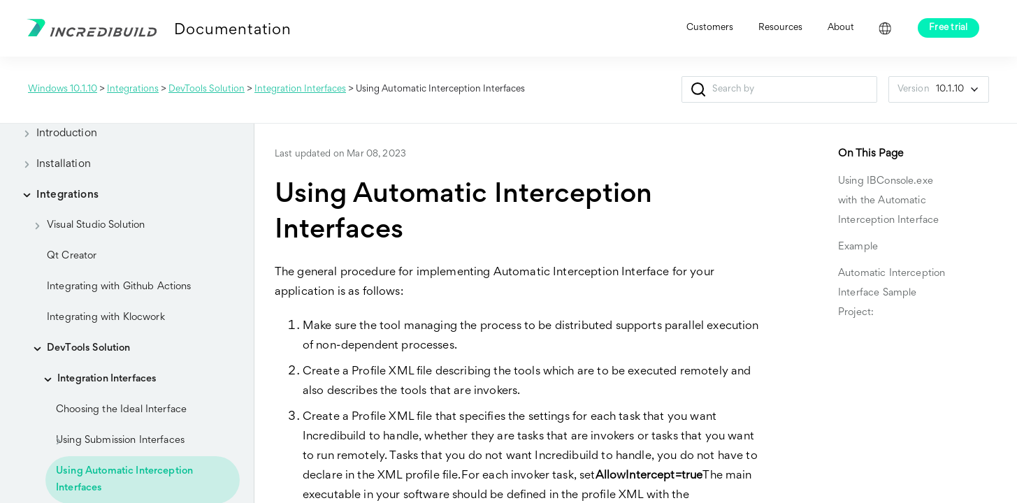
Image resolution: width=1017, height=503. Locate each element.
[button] (698, 89)
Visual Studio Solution (84, 225)
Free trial (948, 28)
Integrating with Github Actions (119, 286)
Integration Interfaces (300, 89)
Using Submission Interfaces (115, 440)
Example (858, 247)
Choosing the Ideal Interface (121, 409)
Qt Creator (72, 256)
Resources (780, 28)
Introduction (55, 133)
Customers (709, 28)
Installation (52, 164)
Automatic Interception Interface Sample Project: (891, 293)
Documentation (232, 31)
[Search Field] (779, 89)
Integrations (133, 89)
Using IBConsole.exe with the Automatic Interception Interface (888, 201)
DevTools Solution (206, 89)
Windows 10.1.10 (62, 89)
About (841, 28)
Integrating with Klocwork (106, 317)
